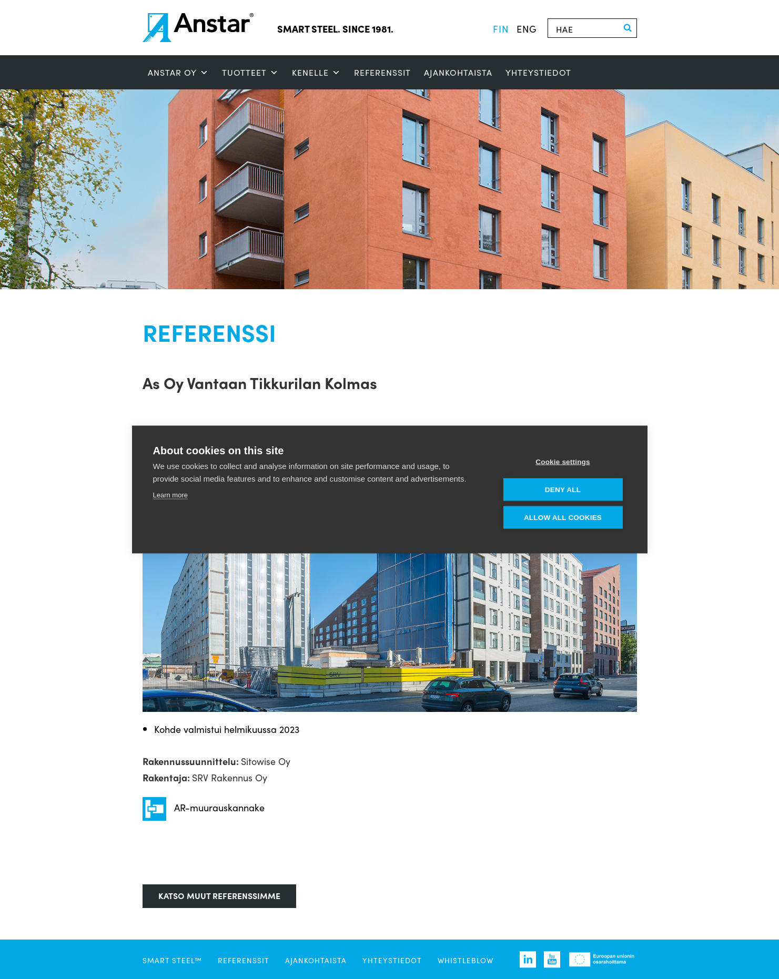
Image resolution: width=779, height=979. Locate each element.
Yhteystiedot (538, 72)
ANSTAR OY (178, 72)
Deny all (563, 490)
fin (501, 28)
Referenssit (382, 72)
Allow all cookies (563, 518)
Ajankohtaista (458, 72)
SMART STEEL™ (172, 960)
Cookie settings (562, 462)
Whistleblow (465, 960)
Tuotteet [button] (250, 72)
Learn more (170, 495)
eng (527, 28)
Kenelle (316, 72)
